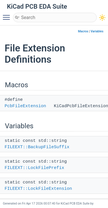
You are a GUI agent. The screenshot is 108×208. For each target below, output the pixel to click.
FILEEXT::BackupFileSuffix (37, 147)
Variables (96, 31)
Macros (83, 31)
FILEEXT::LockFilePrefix (34, 168)
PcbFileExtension (25, 106)
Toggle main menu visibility (8, 15)
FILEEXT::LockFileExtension (38, 188)
